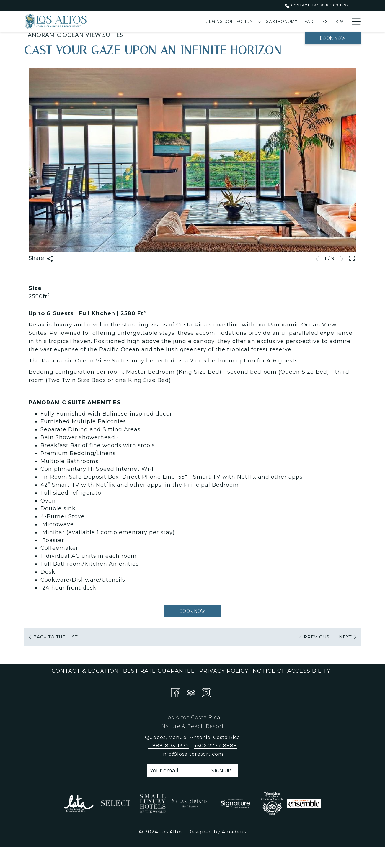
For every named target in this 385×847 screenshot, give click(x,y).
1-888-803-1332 (168, 745)
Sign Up (221, 770)
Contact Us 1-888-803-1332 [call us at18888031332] (317, 5)
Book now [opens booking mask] (333, 38)
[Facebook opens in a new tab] (175, 691)
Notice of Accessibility (291, 671)
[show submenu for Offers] (345, 21)
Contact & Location (85, 671)
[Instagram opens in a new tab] (206, 691)
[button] (192, 160)
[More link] (354, 21)
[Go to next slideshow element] (342, 258)
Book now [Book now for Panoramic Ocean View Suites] (192, 611)
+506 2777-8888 (215, 745)
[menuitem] (156, 21)
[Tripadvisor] (191, 691)
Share (41, 258)
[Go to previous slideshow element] (317, 258)
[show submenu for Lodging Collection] (187, 21)
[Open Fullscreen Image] (352, 257)
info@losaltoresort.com (192, 754)
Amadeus (234, 832)
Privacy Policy (223, 671)
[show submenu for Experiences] (315, 21)
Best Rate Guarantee (159, 671)
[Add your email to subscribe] (175, 770)
